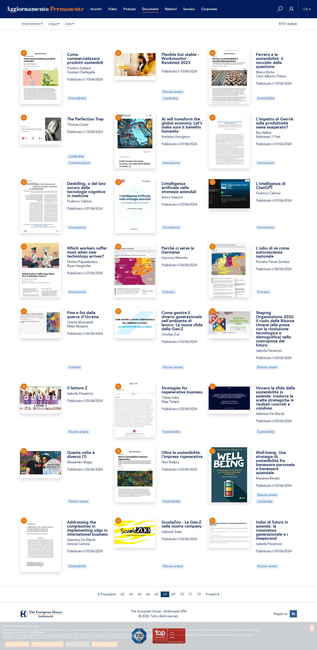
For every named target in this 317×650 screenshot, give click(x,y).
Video (112, 9)
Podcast (130, 9)
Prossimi (212, 594)
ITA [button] (305, 9)
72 (199, 594)
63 (122, 594)
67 (156, 594)
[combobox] (32, 24)
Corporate (209, 9)
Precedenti (107, 594)
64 (131, 594)
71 (190, 594)
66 (148, 594)
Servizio (189, 9)
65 (139, 594)
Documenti (150, 9)
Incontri (96, 9)
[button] (280, 9)
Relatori (171, 9)
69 (173, 594)
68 (165, 594)
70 (182, 594)
